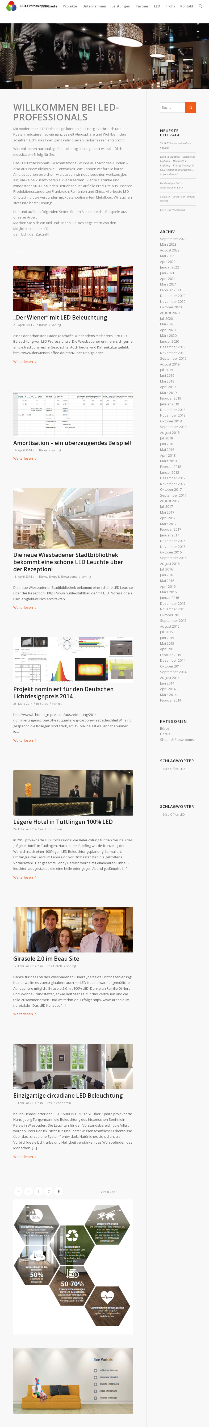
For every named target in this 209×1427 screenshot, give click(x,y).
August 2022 (169, 250)
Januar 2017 (169, 535)
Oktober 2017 (171, 489)
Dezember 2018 (172, 409)
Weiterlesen (26, 361)
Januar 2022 (169, 267)
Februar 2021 (170, 290)
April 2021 (167, 278)
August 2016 (169, 563)
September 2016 (173, 557)
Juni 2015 (167, 637)
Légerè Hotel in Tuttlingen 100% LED (63, 821)
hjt (59, 325)
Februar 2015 (170, 654)
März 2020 (168, 335)
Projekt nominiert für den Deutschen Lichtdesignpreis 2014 (63, 692)
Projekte (70, 6)
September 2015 (173, 620)
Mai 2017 (167, 512)
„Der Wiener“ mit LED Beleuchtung (60, 317)
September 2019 (173, 358)
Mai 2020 (167, 324)
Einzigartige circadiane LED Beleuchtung (68, 1095)
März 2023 (168, 244)
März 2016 (168, 592)
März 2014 (168, 694)
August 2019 (169, 364)
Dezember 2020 (172, 295)
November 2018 (172, 415)
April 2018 (167, 455)
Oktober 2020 (171, 307)
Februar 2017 (170, 529)
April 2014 (167, 688)
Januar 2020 (169, 341)
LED (157, 6)
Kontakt (186, 6)
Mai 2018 (167, 449)
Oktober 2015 (171, 614)
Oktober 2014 (171, 666)
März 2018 (168, 461)
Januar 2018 (169, 472)
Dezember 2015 (172, 603)
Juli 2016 (166, 569)
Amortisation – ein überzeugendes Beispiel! (72, 443)
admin (66, 1103)
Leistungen (120, 6)
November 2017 (172, 483)
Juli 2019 (166, 369)
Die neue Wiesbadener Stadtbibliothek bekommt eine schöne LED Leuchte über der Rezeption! (68, 562)
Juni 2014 (167, 683)
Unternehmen (94, 6)
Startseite (49, 6)
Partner (142, 6)
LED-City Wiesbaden (172, 209)
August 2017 (169, 500)
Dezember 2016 (172, 540)
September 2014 (173, 671)
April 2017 (167, 517)
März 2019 (168, 392)
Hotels (48, 829)
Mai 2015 (167, 643)
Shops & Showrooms (63, 576)
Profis (170, 6)
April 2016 (167, 586)
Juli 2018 (166, 438)
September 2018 (173, 426)
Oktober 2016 (171, 552)
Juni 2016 (167, 575)
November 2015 (172, 609)
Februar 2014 (170, 700)
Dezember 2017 (172, 478)
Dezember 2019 (172, 347)
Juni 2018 (167, 444)
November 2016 (172, 546)
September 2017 (173, 495)
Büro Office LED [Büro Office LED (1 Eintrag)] (173, 769)
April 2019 (167, 386)
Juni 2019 (167, 375)
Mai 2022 (167, 255)
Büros (43, 325)
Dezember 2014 (172, 660)
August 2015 (169, 626)
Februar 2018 (170, 466)
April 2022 (167, 261)
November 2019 (172, 352)
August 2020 (169, 312)
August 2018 (169, 432)
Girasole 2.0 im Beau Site (46, 958)
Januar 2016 (169, 597)
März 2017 (168, 523)
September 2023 (173, 238)
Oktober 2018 (171, 421)
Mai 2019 (167, 381)
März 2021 (168, 284)
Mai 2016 (167, 580)
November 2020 (172, 301)
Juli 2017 (166, 506)
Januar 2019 (169, 404)
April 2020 (167, 330)
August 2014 (169, 677)
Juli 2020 (166, 318)
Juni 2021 (167, 273)
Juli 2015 (166, 631)
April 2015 (167, 649)
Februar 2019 (170, 398)
